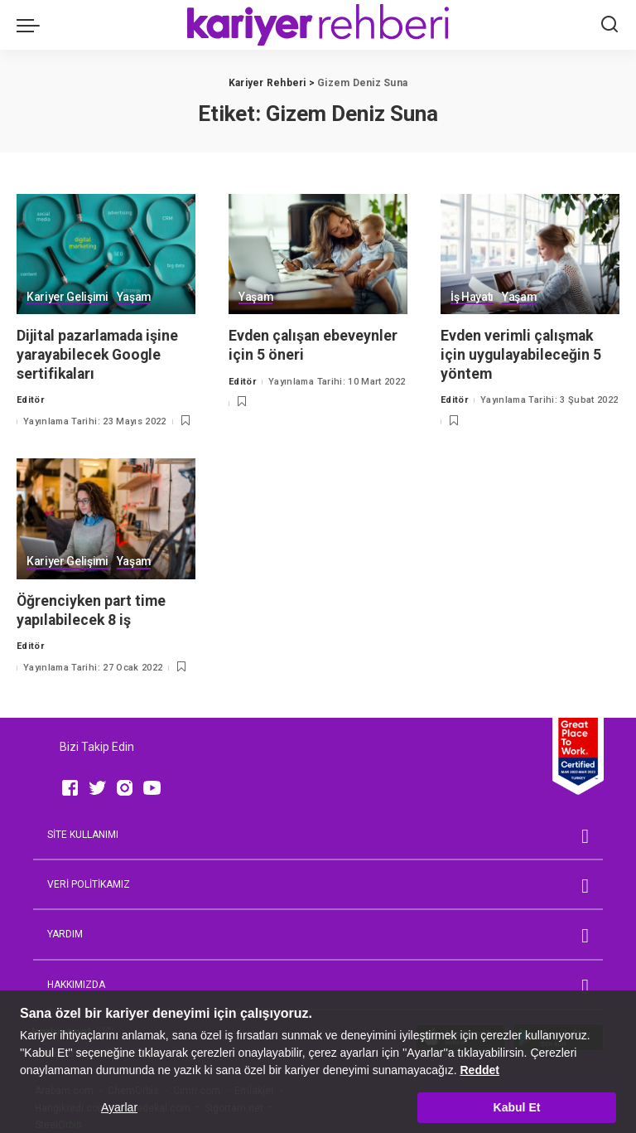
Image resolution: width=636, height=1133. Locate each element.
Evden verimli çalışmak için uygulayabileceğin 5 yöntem (522, 354)
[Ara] (609, 25)
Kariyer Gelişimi (67, 297)
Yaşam (135, 297)
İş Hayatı (472, 297)
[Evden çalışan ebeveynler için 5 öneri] (318, 254)
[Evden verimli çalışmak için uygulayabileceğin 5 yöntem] (530, 254)
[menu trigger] (32, 25)
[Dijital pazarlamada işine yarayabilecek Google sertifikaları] (106, 254)
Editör (30, 400)
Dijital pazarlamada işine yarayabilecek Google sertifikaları (101, 354)
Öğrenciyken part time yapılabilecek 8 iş (93, 610)
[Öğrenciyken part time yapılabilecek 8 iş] (106, 518)
